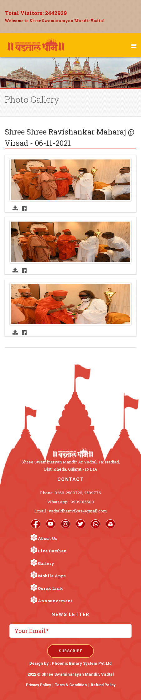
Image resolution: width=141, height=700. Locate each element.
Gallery (46, 563)
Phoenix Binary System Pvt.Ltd (82, 663)
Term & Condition (71, 685)
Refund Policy (103, 685)
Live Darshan (52, 551)
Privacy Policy (38, 685)
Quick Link (50, 588)
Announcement (55, 601)
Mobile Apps (52, 576)
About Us (47, 538)
